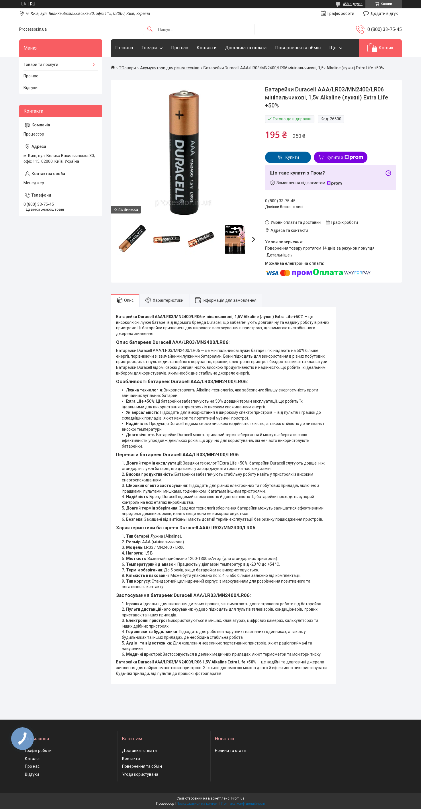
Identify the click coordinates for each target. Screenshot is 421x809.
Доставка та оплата (246, 47)
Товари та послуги (41, 64)
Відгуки (31, 87)
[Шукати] (150, 29)
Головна (124, 47)
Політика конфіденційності (243, 804)
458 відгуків (353, 4)
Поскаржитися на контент (198, 804)
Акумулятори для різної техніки (169, 68)
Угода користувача (140, 774)
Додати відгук (384, 13)
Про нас (179, 47)
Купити (292, 157)
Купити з (345, 157)
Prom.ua (237, 798)
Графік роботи (38, 750)
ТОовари (127, 68)
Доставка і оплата (139, 750)
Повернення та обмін (298, 47)
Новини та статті (230, 750)
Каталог (32, 758)
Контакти (206, 47)
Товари (149, 47)
